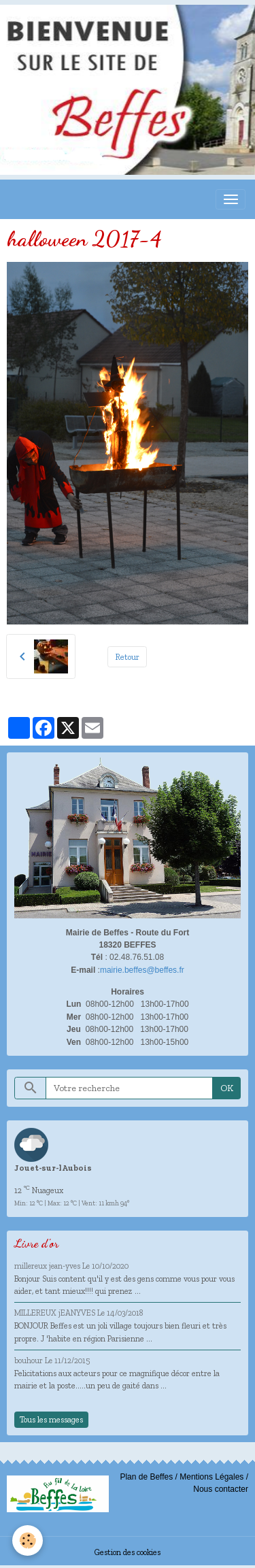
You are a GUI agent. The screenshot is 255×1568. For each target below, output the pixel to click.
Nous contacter (220, 1489)
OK (226, 1088)
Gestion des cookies (127, 1552)
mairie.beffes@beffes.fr (142, 970)
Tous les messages (51, 1419)
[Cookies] (27, 1540)
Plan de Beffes (146, 1477)
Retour (127, 657)
